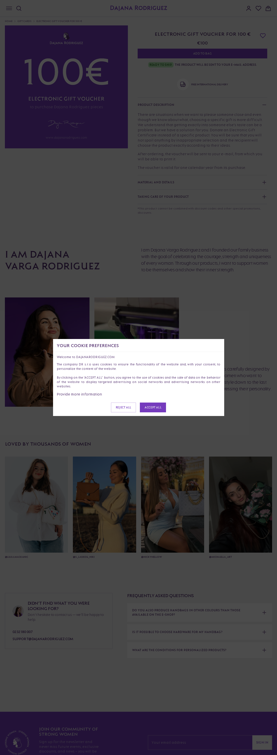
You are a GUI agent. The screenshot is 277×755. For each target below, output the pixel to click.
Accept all (152, 407)
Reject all (123, 407)
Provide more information (79, 394)
